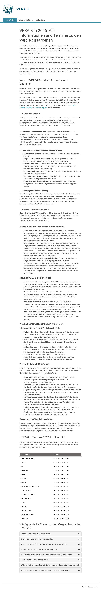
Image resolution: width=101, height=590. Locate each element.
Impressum (94, 587)
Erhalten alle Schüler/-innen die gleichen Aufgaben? (39, 549)
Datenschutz (85, 587)
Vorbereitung (40, 20)
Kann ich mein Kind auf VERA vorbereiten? (36, 534)
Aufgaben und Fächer (26, 20)
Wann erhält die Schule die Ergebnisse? (35, 560)
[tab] (50, 534)
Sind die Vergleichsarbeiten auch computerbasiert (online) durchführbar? (46, 555)
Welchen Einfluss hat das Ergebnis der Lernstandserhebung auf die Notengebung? (50, 565)
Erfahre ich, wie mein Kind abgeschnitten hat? (37, 539)
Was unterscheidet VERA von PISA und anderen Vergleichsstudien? (44, 544)
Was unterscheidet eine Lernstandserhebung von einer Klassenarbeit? (45, 570)
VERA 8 (22, 9)
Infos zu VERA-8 (10, 20)
